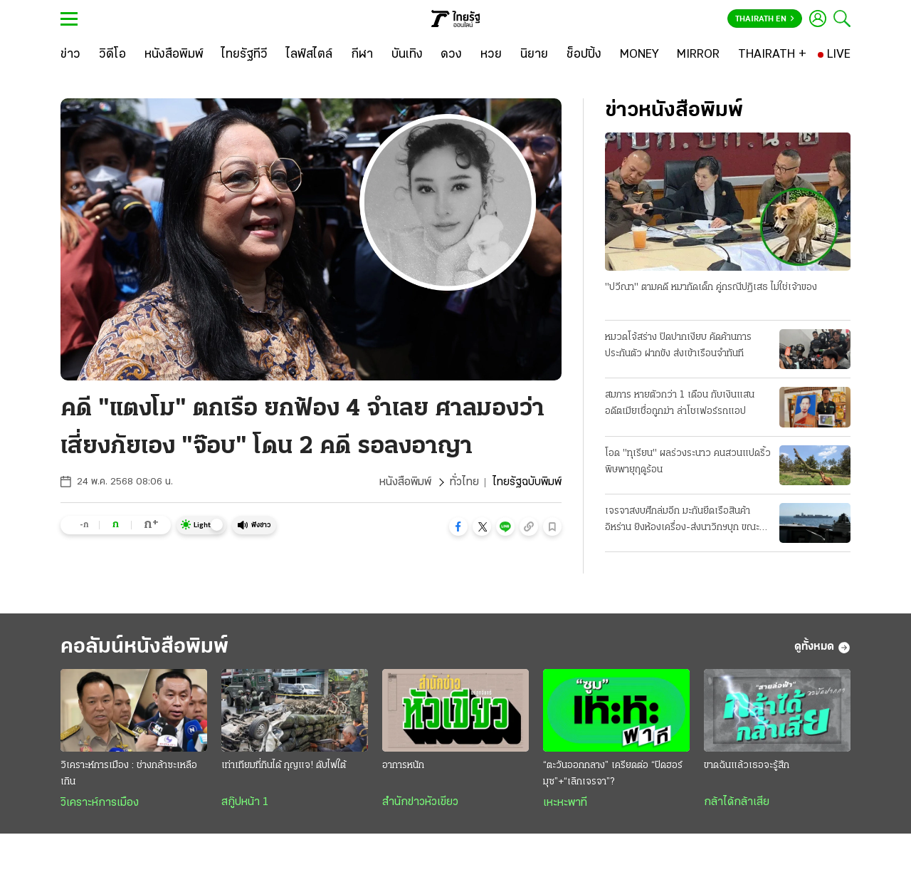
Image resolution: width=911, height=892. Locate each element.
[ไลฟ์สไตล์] (309, 55)
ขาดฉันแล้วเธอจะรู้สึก (746, 765)
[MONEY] (639, 55)
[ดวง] (451, 55)
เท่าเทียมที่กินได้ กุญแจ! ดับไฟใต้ (283, 765)
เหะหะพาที (565, 803)
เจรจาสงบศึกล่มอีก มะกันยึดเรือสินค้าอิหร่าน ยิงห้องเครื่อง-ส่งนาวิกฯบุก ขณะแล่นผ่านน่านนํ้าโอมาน (682, 521)
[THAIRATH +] (772, 55)
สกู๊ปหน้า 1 (244, 802)
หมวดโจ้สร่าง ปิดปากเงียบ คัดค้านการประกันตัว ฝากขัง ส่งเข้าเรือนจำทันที (678, 345)
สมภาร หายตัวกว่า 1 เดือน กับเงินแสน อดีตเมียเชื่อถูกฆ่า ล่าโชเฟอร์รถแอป (679, 403)
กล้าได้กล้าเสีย (736, 802)
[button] (458, 526)
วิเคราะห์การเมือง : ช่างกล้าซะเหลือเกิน (128, 773)
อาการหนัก (403, 765)
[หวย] (491, 55)
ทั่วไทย (464, 482)
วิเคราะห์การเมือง (99, 803)
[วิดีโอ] (112, 55)
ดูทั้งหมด (822, 647)
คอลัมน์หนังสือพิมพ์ (144, 647)
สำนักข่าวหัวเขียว (420, 802)
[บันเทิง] (407, 55)
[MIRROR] (698, 55)
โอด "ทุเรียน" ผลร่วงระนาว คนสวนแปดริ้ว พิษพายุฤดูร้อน (688, 461)
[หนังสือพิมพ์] (174, 55)
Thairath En (764, 19)
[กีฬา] (362, 55)
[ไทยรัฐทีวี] (244, 55)
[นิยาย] (534, 55)
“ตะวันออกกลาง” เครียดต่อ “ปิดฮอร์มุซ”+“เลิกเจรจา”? (613, 773)
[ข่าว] (70, 55)
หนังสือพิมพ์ (405, 482)
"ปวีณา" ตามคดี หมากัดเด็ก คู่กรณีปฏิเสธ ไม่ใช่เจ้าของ (711, 287)
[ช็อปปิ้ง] (584, 55)
